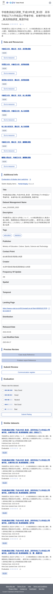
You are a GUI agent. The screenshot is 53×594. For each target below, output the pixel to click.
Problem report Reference (26, 360)
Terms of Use (21, 586)
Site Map (41, 589)
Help (29, 586)
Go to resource (9, 58)
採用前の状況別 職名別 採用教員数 (15, 80)
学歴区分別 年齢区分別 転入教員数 (15, 111)
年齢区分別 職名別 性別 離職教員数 (16, 142)
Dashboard (32, 589)
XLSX (5, 452)
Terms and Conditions (40, 586)
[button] (50, 2)
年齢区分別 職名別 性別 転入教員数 (16, 95)
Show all (31, 184)
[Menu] (4, 3)
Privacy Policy (13, 589)
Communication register (26, 372)
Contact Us (23, 589)
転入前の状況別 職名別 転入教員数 (15, 126)
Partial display (23, 184)
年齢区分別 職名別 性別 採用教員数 (16, 49)
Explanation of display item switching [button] (16, 179)
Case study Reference (26, 355)
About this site (10, 586)
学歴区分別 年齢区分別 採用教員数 (15, 64)
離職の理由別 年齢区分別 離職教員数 (16, 157)
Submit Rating (26, 414)
